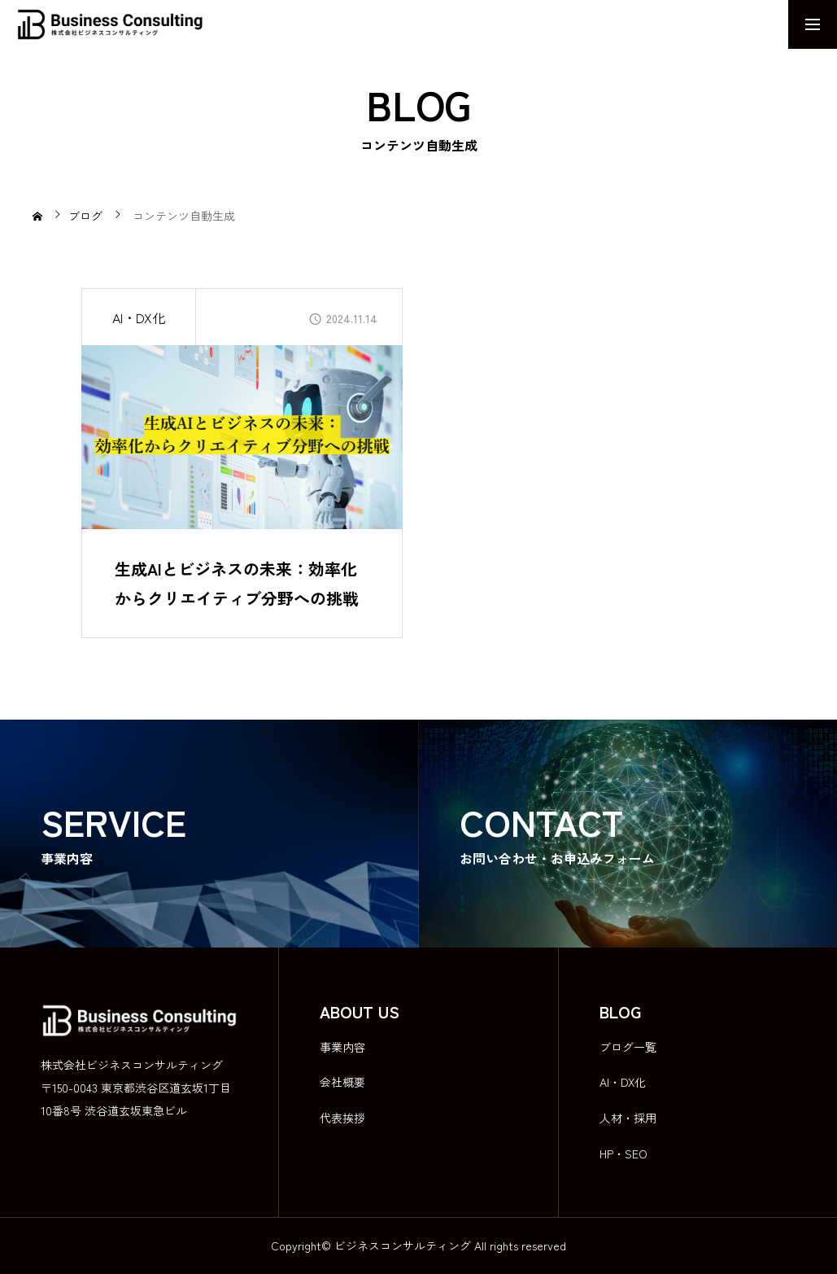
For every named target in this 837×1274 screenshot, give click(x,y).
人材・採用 (627, 1118)
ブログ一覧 (627, 1047)
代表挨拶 (342, 1118)
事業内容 (342, 1047)
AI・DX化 (138, 317)
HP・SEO (623, 1153)
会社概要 (342, 1082)
